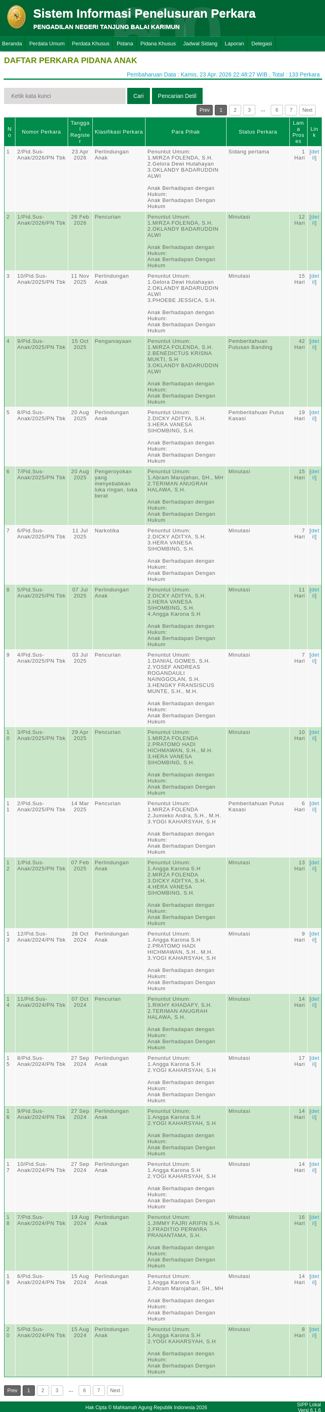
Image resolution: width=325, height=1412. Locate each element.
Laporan (234, 43)
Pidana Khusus (158, 43)
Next (307, 110)
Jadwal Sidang (200, 43)
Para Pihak (185, 132)
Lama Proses (298, 132)
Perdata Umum (46, 43)
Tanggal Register (80, 132)
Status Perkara (258, 132)
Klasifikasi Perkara (119, 132)
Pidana (125, 43)
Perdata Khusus (91, 43)
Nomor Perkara (41, 132)
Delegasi (261, 43)
